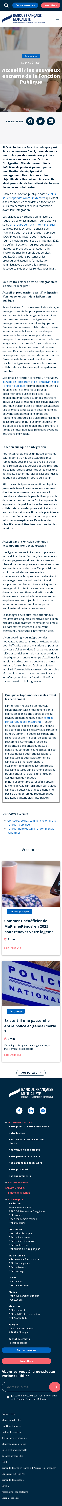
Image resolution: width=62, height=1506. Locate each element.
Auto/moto (15, 1229)
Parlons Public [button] (15, 1187)
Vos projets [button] (15, 1199)
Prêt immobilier (17, 1222)
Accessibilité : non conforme (15, 1492)
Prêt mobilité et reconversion (24, 1314)
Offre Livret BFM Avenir (21, 1328)
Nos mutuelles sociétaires (24, 1149)
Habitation (15, 1203)
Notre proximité (18, 1169)
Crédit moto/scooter (20, 1245)
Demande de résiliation (13, 1480)
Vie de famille (17, 1255)
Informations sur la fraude (14, 1444)
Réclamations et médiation (14, 1438)
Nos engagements (20, 1176)
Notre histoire (17, 1133)
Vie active (14, 1306)
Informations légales (11, 1420)
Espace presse (8, 1414)
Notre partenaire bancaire (24, 1156)
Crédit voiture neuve (19, 1237)
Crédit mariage (16, 1271)
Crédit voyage (16, 1281)
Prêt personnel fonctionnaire (24, 1259)
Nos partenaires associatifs (25, 1162)
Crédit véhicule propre (20, 1233)
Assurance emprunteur (21, 1207)
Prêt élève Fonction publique (24, 1295)
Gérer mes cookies (10, 1498)
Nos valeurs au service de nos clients (26, 1141)
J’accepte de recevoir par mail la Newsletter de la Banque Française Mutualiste (34, 1397)
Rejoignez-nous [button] (18, 1182)
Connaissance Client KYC (13, 1474)
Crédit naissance (17, 1267)
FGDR (4, 1462)
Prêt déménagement (20, 1263)
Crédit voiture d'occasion (22, 1241)
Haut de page (29, 1072)
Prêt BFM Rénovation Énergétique (27, 1211)
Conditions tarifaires (11, 1426)
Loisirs (12, 1277)
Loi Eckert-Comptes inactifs (14, 1450)
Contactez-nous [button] (19, 1193)
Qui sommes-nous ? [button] (20, 1122)
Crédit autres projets (20, 1285)
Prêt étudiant (15, 1299)
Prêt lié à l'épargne (18, 1332)
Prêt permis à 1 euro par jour (24, 1248)
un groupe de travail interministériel (32, 224)
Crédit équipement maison (23, 1218)
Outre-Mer (6, 1486)
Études (13, 1292)
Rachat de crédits (19, 1339)
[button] (58, 18)
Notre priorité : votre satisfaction (29, 1126)
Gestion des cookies (11, 1432)
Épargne (14, 1324)
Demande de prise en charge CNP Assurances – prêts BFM (29, 1468)
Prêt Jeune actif (17, 1310)
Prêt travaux (15, 1215)
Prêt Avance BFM (18, 1318)
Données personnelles (12, 1456)
